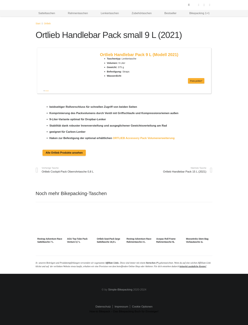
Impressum (121, 306)
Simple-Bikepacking (120, 289)
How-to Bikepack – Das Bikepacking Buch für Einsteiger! (123, 311)
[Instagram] (204, 5)
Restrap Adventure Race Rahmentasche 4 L (138, 240)
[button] (189, 5)
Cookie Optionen (142, 306)
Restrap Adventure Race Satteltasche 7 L (49, 240)
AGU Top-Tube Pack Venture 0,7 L (77, 240)
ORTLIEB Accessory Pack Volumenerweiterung (144, 138)
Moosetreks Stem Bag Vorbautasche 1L (197, 240)
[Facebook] (198, 5)
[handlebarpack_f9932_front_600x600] (68, 72)
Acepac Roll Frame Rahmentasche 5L (165, 240)
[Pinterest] (209, 5)
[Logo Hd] (48, 5)
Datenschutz (103, 306)
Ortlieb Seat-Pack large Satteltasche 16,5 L (108, 240)
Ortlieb (47, 91)
